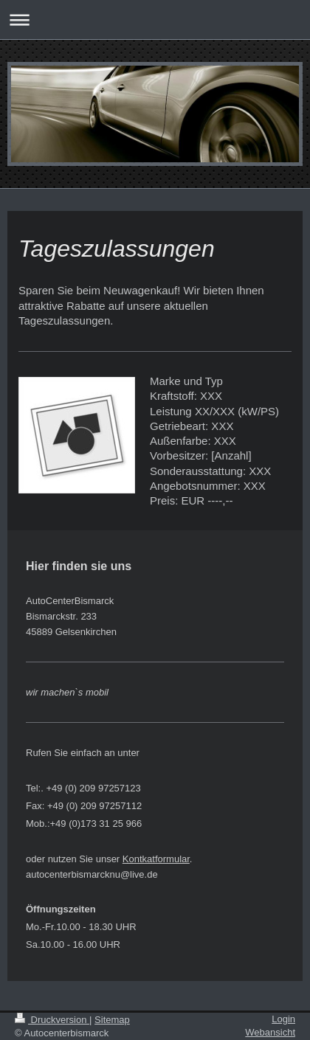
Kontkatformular (156, 858)
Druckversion (52, 1019)
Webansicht (270, 1032)
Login (283, 1019)
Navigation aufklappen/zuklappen (155, 19)
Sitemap (112, 1019)
